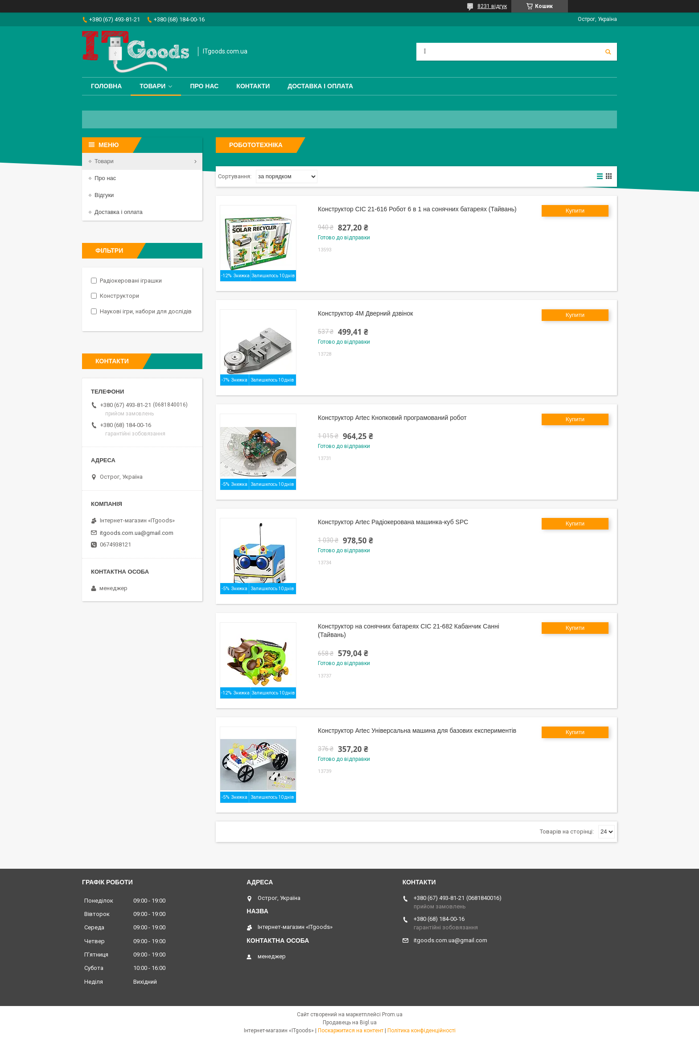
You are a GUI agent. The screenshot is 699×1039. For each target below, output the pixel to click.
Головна (106, 86)
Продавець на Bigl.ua (350, 1022)
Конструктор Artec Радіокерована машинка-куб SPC (393, 522)
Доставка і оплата (320, 86)
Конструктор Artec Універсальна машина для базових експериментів (417, 730)
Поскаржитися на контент (350, 1030)
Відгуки (104, 195)
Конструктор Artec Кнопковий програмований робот (392, 417)
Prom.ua (392, 1014)
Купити (575, 210)
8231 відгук (492, 6)
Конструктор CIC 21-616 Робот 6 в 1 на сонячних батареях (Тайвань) (417, 209)
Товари (152, 86)
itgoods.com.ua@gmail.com (136, 533)
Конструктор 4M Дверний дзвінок (365, 313)
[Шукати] (608, 52)
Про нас (204, 86)
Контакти (253, 86)
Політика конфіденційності (421, 1030)
